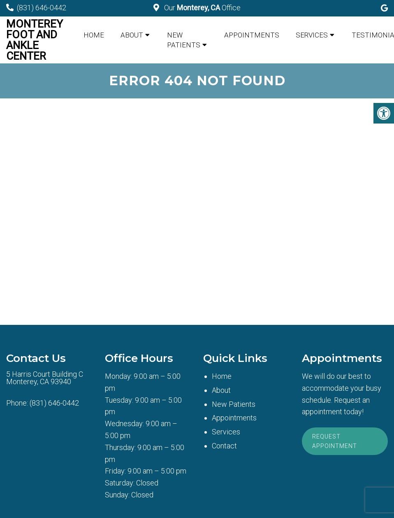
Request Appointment (334, 441)
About (132, 35)
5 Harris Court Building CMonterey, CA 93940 (44, 378)
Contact (224, 445)
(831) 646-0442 (41, 7)
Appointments (251, 35)
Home (93, 35)
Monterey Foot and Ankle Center (34, 40)
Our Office (201, 7)
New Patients (183, 40)
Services (312, 35)
